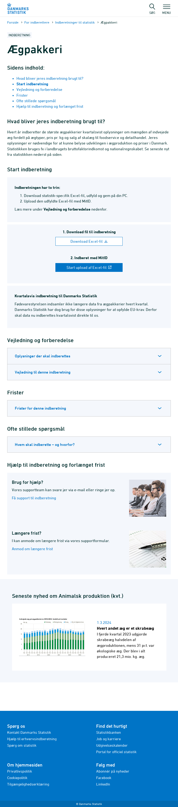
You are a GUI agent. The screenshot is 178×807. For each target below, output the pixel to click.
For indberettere (36, 22)
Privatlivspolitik (19, 771)
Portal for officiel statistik (116, 752)
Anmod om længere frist (32, 548)
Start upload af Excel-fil (89, 267)
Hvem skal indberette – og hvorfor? (45, 444)
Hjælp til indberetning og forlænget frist (49, 106)
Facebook (103, 778)
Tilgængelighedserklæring (28, 784)
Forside (13, 22)
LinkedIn (103, 784)
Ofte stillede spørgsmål (36, 100)
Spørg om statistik (21, 745)
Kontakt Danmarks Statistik (29, 732)
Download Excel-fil (89, 241)
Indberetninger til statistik (75, 22)
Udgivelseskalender (112, 745)
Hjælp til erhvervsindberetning (32, 739)
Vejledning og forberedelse (39, 89)
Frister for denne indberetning (40, 408)
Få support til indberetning (34, 498)
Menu (166, 10)
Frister (22, 95)
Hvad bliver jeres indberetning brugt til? (49, 78)
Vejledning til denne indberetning (42, 372)
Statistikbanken (108, 732)
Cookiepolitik (17, 778)
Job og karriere (108, 739)
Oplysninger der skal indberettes (42, 356)
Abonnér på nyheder (112, 771)
